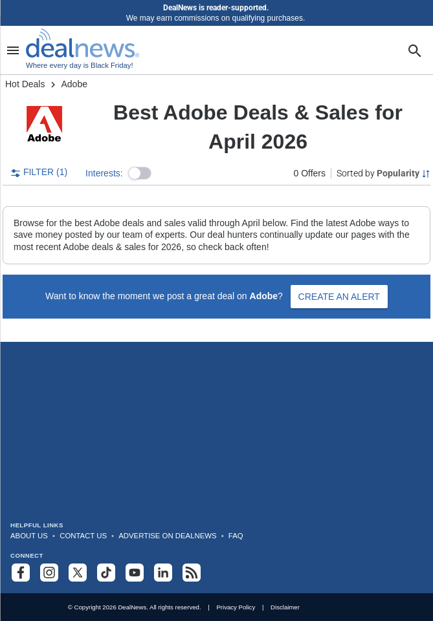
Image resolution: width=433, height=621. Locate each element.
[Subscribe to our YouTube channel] (134, 572)
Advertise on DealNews (167, 536)
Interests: (104, 173)
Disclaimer (285, 607)
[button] (139, 173)
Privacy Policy (235, 607)
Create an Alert (339, 296)
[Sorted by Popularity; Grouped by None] (383, 173)
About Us (29, 536)
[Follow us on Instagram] (49, 572)
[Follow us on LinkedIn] (163, 572)
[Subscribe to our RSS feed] (191, 572)
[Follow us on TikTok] (106, 572)
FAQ (235, 536)
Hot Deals (25, 84)
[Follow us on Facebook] (20, 572)
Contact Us (83, 536)
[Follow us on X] (77, 572)
